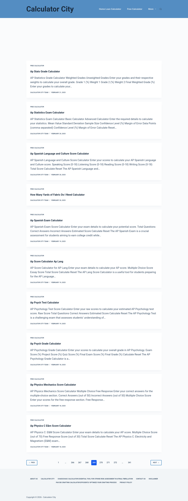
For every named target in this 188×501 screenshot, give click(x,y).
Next (156, 462)
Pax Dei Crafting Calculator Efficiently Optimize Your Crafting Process (86, 482)
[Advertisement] (94, 37)
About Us (34, 478)
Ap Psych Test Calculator (45, 302)
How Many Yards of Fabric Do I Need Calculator (58, 194)
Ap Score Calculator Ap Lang (47, 261)
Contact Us (140, 478)
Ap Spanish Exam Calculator (46, 220)
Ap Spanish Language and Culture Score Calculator (60, 153)
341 (129, 462)
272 (115, 462)
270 (101, 462)
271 (108, 462)
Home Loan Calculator (110, 9)
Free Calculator (134, 9)
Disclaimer (153, 478)
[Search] (161, 9)
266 (72, 462)
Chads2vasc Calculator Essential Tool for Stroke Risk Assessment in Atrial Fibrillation (95, 478)
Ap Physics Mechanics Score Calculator (53, 384)
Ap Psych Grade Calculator (45, 343)
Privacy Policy (126, 482)
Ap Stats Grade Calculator (45, 71)
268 (87, 462)
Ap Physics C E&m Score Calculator (51, 425)
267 (79, 462)
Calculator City (50, 9)
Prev (32, 462)
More (152, 9)
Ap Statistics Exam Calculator (47, 112)
